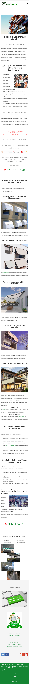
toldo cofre (3, 409)
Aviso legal (15, 678)
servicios (15, 681)
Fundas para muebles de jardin (14, 639)
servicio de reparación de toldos (11, 445)
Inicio (15, 673)
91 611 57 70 (16, 170)
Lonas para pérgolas (14, 637)
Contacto (15, 676)
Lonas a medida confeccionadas (14, 633)
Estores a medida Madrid (14, 642)
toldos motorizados (21, 416)
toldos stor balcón (5, 353)
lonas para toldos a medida (14, 635)
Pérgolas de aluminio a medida (14, 644)
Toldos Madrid (9, 440)
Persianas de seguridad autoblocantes (14, 646)
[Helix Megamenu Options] (27, 4)
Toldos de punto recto (5, 272)
